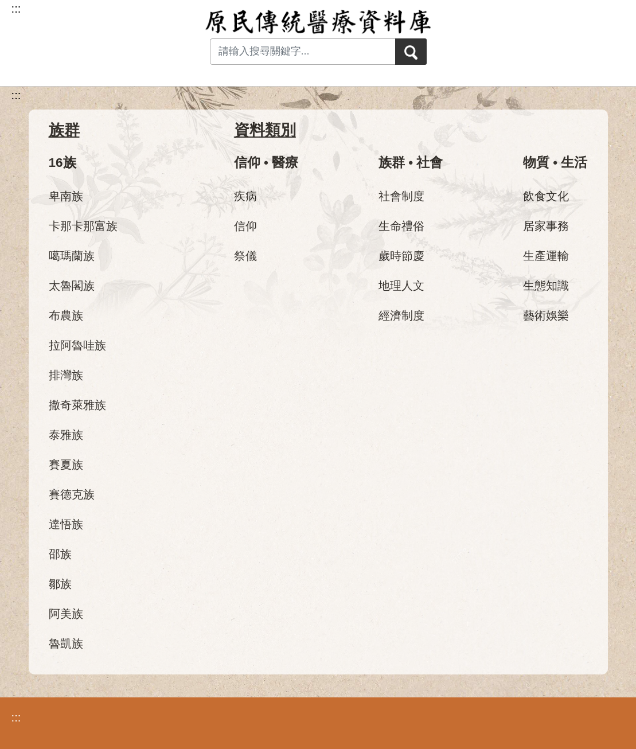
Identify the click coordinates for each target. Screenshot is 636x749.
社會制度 (401, 196)
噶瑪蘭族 (72, 255)
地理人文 (401, 285)
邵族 (60, 554)
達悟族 (66, 524)
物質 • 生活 (555, 162)
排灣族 (66, 375)
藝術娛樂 (546, 315)
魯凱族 (66, 643)
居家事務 (546, 226)
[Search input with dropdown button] (298, 51)
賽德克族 (72, 494)
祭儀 (245, 255)
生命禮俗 (401, 226)
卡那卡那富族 (83, 226)
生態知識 (546, 285)
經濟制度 (401, 315)
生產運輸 (546, 255)
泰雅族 (66, 434)
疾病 (245, 196)
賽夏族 (66, 464)
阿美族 (66, 613)
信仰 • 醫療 (266, 162)
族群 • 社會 (411, 162)
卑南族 (66, 196)
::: (16, 95)
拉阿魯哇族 (77, 345)
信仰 (245, 226)
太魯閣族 (72, 285)
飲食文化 (546, 196)
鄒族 (60, 584)
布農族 (66, 315)
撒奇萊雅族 (77, 405)
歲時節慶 (401, 255)
